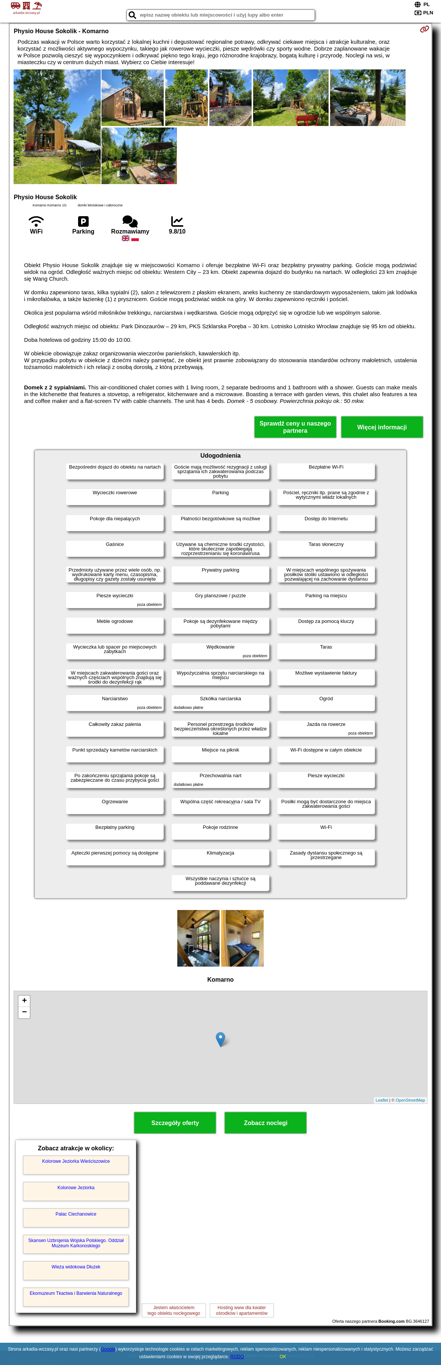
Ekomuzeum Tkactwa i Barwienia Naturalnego (76, 1293)
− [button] (24, 1012)
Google (108, 1349)
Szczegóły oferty (175, 1123)
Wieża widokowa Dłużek (76, 1267)
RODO (237, 1356)
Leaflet (382, 1100)
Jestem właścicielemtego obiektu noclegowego (174, 1310)
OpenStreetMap (410, 1100)
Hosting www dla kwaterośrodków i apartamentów (241, 1310)
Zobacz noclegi (266, 1123)
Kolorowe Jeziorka (75, 1187)
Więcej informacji (382, 427)
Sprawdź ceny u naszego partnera (295, 427)
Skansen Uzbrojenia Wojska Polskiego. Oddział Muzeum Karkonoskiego (76, 1243)
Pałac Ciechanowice (75, 1214)
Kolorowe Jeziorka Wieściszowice (76, 1161)
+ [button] (24, 1001)
